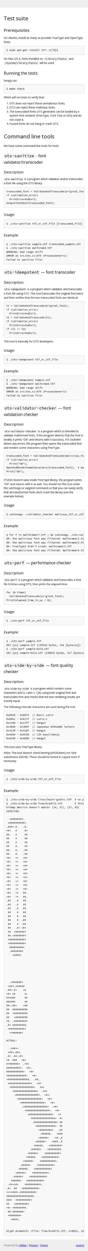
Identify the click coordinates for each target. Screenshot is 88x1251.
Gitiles (23, 1245)
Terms (44, 1245)
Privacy (33, 1245)
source (80, 1245)
